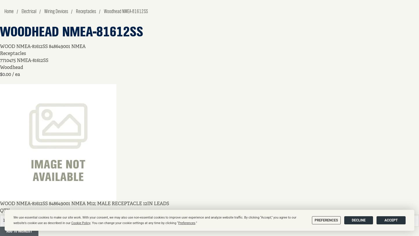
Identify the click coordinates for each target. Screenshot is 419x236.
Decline (359, 220)
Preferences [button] (186, 223)
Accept (391, 220)
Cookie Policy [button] (80, 223)
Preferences (326, 220)
